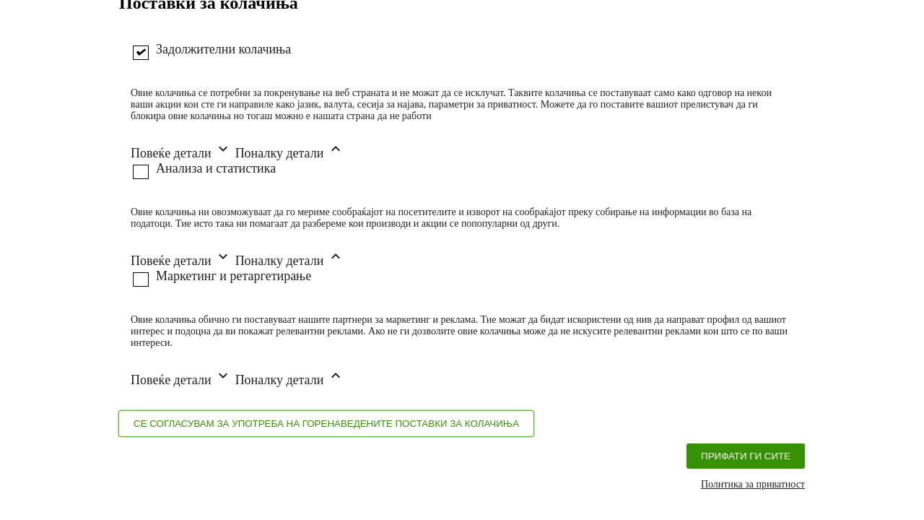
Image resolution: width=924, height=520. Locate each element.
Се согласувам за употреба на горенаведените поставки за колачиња (326, 423)
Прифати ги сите (745, 456)
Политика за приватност (753, 484)
